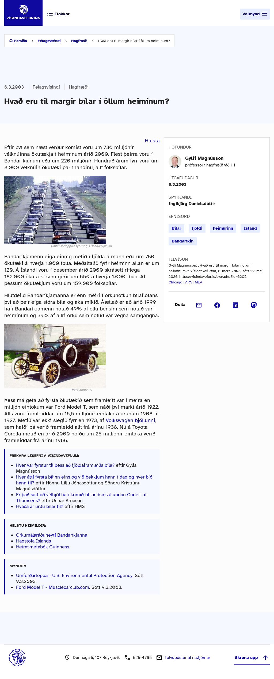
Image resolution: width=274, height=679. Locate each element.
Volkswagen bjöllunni (130, 420)
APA (188, 282)
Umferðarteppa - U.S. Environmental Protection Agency (74, 575)
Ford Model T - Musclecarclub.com (52, 587)
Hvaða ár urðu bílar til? (39, 506)
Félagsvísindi (49, 41)
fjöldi (197, 228)
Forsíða (20, 41)
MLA (198, 282)
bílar (176, 228)
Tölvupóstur (187, 657)
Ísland (250, 228)
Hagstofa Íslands (33, 541)
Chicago (175, 282)
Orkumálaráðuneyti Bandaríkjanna (51, 535)
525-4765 (142, 657)
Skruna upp (252, 657)
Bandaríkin (182, 241)
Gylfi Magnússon (204, 158)
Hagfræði (79, 41)
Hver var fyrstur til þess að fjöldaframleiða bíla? (65, 465)
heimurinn (223, 228)
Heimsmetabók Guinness (42, 547)
